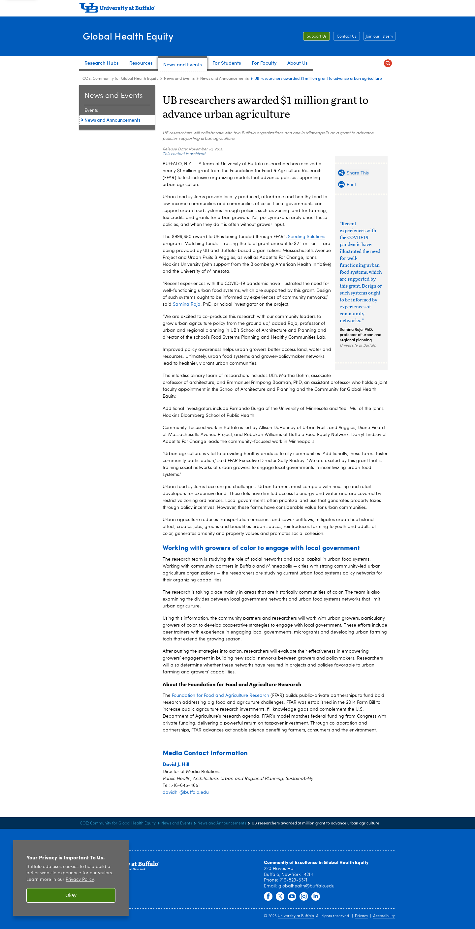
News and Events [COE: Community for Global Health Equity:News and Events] (179, 79)
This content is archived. (184, 154)
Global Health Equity (135, 36)
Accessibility (384, 916)
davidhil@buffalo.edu (186, 792)
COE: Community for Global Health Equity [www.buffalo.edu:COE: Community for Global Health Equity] (120, 79)
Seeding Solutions (306, 236)
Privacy (361, 916)
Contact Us (346, 37)
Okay (71, 895)
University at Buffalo (296, 916)
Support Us (317, 37)
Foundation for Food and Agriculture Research (220, 695)
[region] (71, 878)
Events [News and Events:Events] (91, 110)
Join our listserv (379, 37)
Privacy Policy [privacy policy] (80, 879)
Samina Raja (187, 304)
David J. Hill (176, 764)
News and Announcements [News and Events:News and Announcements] (224, 79)
